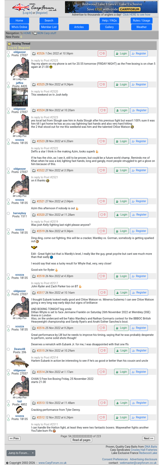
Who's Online (19, 27)
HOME (27, 33)
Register (139, 53)
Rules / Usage (141, 20)
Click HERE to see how (136, 14)
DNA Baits (151, 446)
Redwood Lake (148, 453)
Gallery (109, 27)
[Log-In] (27, 12)
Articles (79, 27)
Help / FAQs (109, 20)
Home (19, 20)
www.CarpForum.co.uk (53, 462)
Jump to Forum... (19, 453)
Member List (49, 27)
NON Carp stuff (45, 33)
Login (121, 53)
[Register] (41, 12)
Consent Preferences (115, 459)
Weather (141, 27)
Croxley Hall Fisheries (144, 449)
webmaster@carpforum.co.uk (138, 462)
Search (49, 20)
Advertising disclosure (143, 459)
